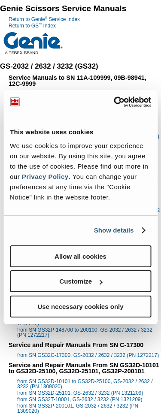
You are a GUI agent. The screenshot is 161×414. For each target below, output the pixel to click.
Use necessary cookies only (80, 306)
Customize (80, 281)
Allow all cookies (80, 256)
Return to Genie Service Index (44, 19)
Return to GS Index (32, 26)
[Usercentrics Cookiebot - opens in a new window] (114, 102)
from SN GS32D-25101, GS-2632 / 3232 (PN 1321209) (80, 393)
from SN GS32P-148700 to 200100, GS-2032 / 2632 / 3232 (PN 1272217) (84, 332)
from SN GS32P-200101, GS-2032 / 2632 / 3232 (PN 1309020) (77, 408)
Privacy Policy (45, 176)
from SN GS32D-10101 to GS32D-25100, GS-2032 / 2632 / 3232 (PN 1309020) (85, 384)
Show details (114, 230)
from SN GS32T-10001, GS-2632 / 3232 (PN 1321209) (80, 399)
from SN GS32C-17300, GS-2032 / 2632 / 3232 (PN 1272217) (88, 355)
